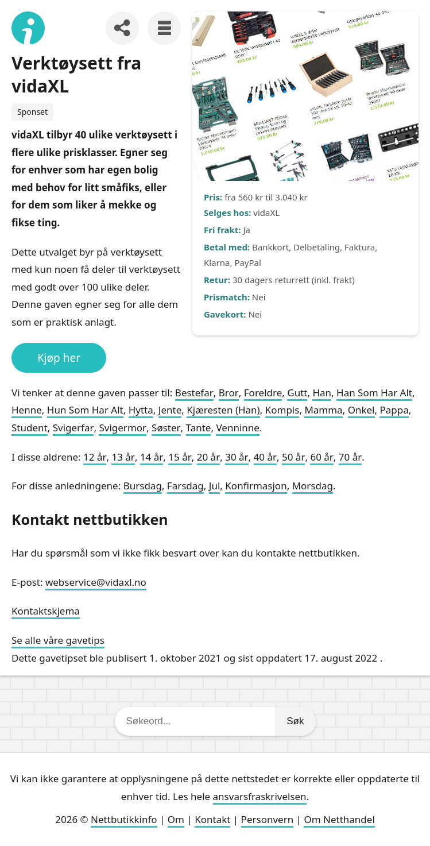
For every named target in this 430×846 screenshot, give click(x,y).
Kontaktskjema (45, 610)
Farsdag (185, 485)
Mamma (323, 409)
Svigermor (122, 427)
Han (321, 392)
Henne (26, 409)
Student (29, 427)
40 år (265, 456)
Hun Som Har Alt (85, 409)
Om (176, 819)
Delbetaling (316, 247)
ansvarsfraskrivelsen (260, 796)
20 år (208, 456)
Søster (166, 427)
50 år (293, 456)
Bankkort (270, 247)
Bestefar (194, 392)
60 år (321, 456)
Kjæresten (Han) (223, 409)
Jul (214, 485)
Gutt (297, 392)
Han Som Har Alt (374, 392)
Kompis (282, 409)
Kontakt (212, 819)
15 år (179, 456)
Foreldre (263, 392)
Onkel (361, 409)
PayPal (247, 262)
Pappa (393, 409)
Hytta (141, 409)
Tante (198, 427)
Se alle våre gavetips (57, 640)
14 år (151, 456)
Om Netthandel (339, 819)
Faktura (359, 247)
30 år (236, 456)
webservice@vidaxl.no (95, 582)
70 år (350, 456)
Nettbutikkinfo (124, 819)
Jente (169, 409)
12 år (94, 456)
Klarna (217, 262)
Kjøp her (58, 357)
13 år (122, 456)
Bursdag (142, 485)
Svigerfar (73, 427)
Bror (229, 392)
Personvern (267, 819)
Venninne (237, 427)
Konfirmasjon (255, 485)
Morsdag (312, 485)
